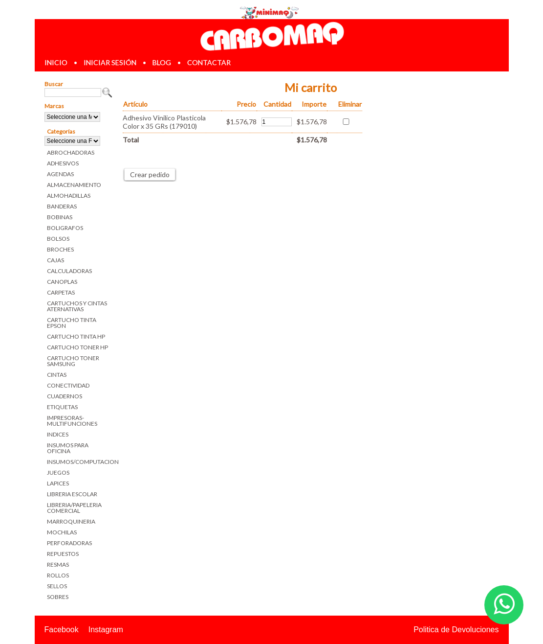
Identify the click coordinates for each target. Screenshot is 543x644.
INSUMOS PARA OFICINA (67, 448)
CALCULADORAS (69, 271)
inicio (55, 62)
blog (161, 62)
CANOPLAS (62, 281)
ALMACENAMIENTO (74, 184)
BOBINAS (59, 217)
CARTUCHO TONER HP (77, 347)
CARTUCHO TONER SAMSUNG (73, 361)
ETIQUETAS (62, 407)
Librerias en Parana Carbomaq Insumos (271, 35)
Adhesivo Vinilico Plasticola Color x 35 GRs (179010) (164, 122)
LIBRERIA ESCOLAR (72, 494)
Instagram (105, 629)
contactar (209, 62)
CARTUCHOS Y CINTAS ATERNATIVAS (77, 306)
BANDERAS (62, 206)
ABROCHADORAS (70, 152)
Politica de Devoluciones (456, 629)
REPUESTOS (63, 553)
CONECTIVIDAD (68, 385)
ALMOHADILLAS (68, 195)
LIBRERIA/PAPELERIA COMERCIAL (74, 507)
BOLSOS (58, 238)
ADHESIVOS (63, 163)
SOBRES (57, 596)
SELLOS (57, 586)
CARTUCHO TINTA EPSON (71, 322)
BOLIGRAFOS (65, 227)
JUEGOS (58, 472)
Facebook (61, 629)
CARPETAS (61, 292)
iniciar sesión (110, 62)
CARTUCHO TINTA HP (76, 336)
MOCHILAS (62, 532)
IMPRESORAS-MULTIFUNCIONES (72, 420)
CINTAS (56, 374)
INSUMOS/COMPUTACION (80, 461)
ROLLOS (58, 575)
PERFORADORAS (69, 543)
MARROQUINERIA (71, 521)
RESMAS (58, 564)
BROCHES (60, 249)
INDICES (57, 434)
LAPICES (58, 483)
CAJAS (55, 260)
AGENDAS (60, 174)
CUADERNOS (64, 396)
